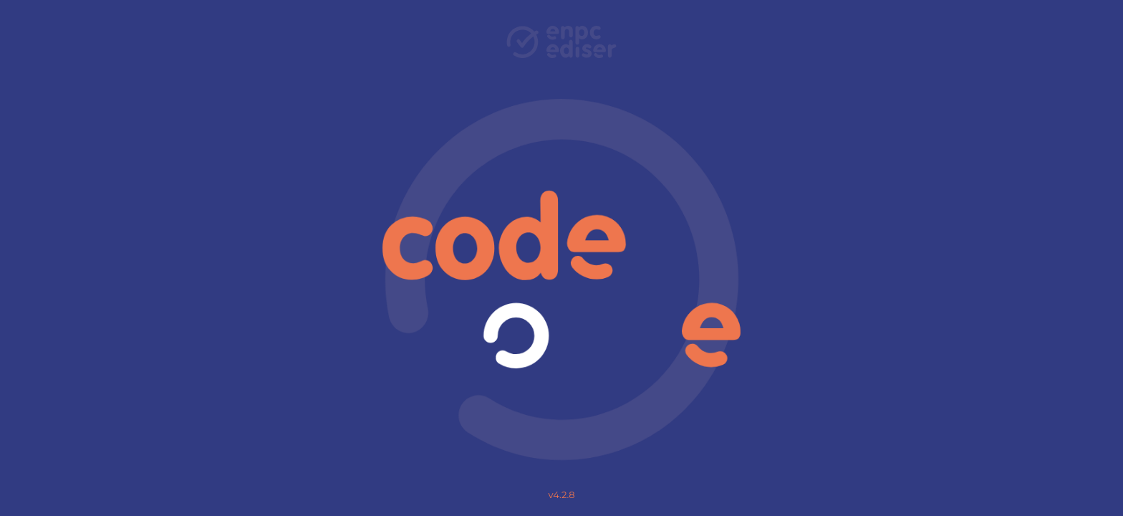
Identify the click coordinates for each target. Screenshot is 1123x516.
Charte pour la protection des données (562, 367)
